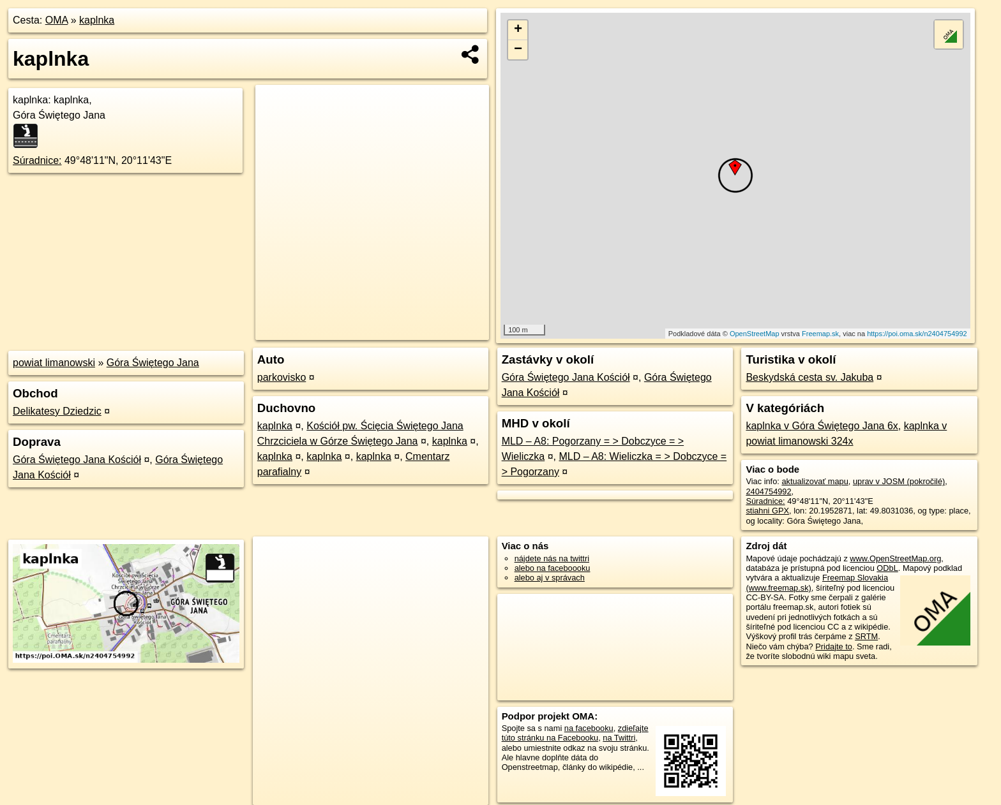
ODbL (887, 568)
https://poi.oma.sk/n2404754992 (917, 333)
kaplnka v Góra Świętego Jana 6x (822, 425)
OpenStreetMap (754, 333)
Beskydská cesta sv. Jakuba (809, 377)
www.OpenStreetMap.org (895, 558)
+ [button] (518, 30)
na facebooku (588, 728)
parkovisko (281, 377)
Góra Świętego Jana (153, 362)
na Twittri (619, 737)
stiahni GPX (767, 510)
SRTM (866, 636)
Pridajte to (833, 646)
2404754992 (768, 491)
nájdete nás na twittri (552, 558)
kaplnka (96, 20)
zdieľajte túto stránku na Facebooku (575, 732)
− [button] (518, 49)
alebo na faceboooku (553, 568)
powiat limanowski (54, 362)
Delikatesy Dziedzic (57, 411)
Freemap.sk (820, 333)
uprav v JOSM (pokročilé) (899, 481)
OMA (56, 20)
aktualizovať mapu (814, 481)
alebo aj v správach (550, 577)
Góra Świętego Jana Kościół (77, 459)
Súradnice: (37, 160)
